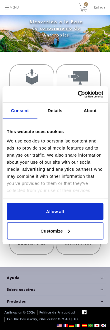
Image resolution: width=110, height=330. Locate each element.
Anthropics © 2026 (19, 312)
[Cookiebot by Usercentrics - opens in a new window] (78, 94)
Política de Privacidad (57, 312)
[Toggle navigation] (11, 7)
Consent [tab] (20, 110)
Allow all (55, 211)
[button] (100, 7)
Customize (55, 230)
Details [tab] (55, 110)
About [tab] (90, 110)
